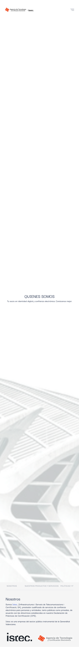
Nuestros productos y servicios (42, 585)
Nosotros (12, 585)
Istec (14, 604)
